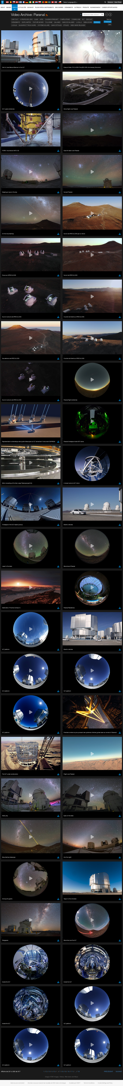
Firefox (8, 318)
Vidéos (15, 9)
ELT (83, 19)
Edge (8, 316)
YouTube (4, 275)
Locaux (14, 25)
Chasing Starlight (51, 19)
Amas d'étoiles (56, 25)
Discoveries (59, 7)
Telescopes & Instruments (44, 7)
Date (109, 24)
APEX (41, 19)
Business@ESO (95, 7)
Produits (86, 7)
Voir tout (15, 19)
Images (8, 7)
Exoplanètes (26, 22)
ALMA (36, 19)
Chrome (8, 314)
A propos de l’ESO (26, 19)
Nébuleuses (88, 22)
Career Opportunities (109, 7)
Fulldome (48, 22)
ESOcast (89, 19)
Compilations (65, 19)
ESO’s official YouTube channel (50, 275)
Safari (8, 320)
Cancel (17, 351)
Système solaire (43, 25)
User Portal (118, 2)
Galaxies (57, 22)
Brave (8, 312)
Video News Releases (78, 25)
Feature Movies (38, 22)
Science (110, 2)
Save (6, 351)
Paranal (97, 22)
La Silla (79, 22)
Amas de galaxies (68, 22)
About (3, 7)
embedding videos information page (19, 279)
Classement (107, 22)
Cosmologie (76, 19)
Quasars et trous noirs (27, 25)
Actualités (22, 7)
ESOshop (30, 7)
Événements (69, 7)
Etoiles (66, 25)
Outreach (77, 7)
